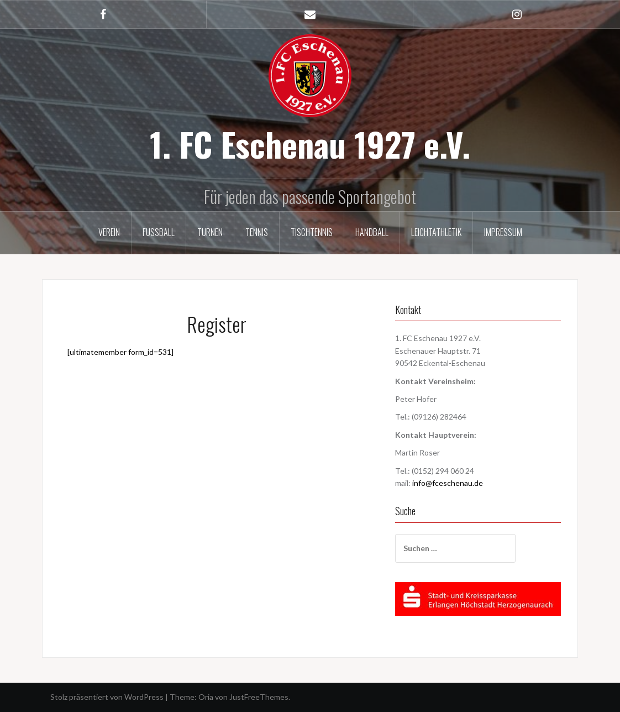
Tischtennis (312, 232)
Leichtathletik (436, 232)
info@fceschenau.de (447, 483)
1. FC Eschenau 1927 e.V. (310, 143)
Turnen (210, 232)
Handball (371, 232)
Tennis (256, 232)
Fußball (159, 232)
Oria (205, 696)
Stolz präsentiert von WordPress (107, 696)
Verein (109, 232)
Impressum (503, 232)
